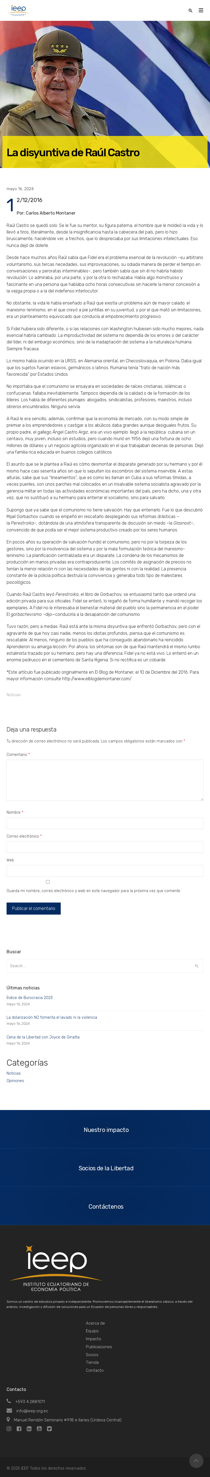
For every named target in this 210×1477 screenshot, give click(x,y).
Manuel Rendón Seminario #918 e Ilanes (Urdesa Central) (64, 1420)
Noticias (14, 695)
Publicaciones (99, 1346)
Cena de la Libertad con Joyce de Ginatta (43, 1037)
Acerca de (95, 1323)
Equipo (92, 1330)
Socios (92, 1354)
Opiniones (15, 1080)
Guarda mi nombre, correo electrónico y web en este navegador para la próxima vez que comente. (94, 891)
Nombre (15, 812)
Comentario (18, 754)
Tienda (92, 1362)
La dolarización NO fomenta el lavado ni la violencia (52, 1017)
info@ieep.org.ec (27, 1410)
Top (196, 1461)
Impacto (93, 1338)
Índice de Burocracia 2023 (30, 997)
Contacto (95, 1370)
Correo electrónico (24, 836)
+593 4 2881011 (26, 1401)
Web (10, 860)
